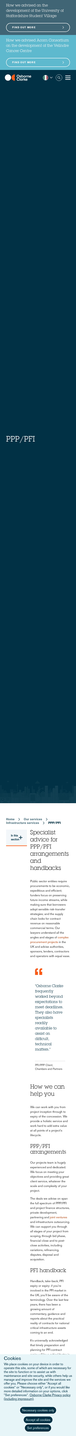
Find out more (24, 27)
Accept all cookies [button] (38, 1420)
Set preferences (38, 1428)
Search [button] (59, 77)
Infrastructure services (22, 823)
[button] (47, 77)
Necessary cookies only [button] (38, 1410)
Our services (33, 819)
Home (10, 819)
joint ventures (58, 1217)
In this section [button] (15, 837)
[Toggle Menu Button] (68, 77)
